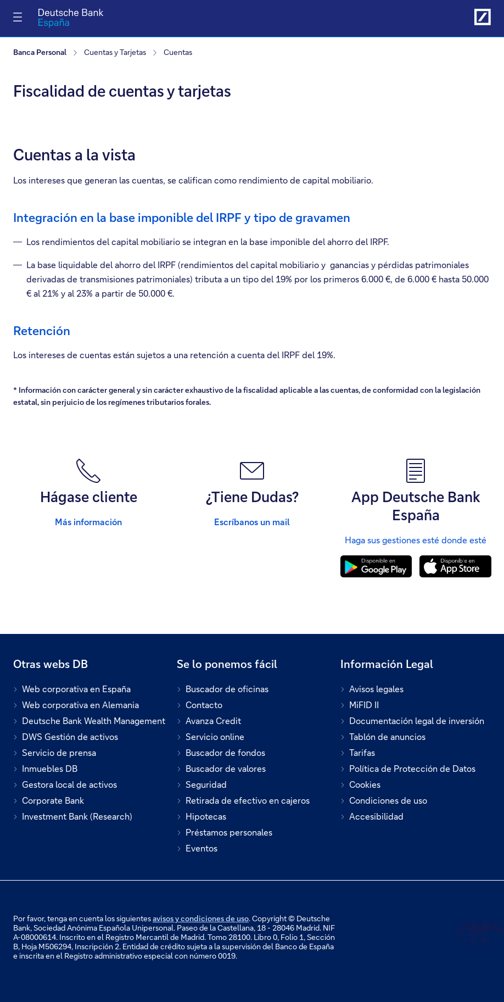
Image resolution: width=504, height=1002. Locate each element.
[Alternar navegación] (17, 17)
